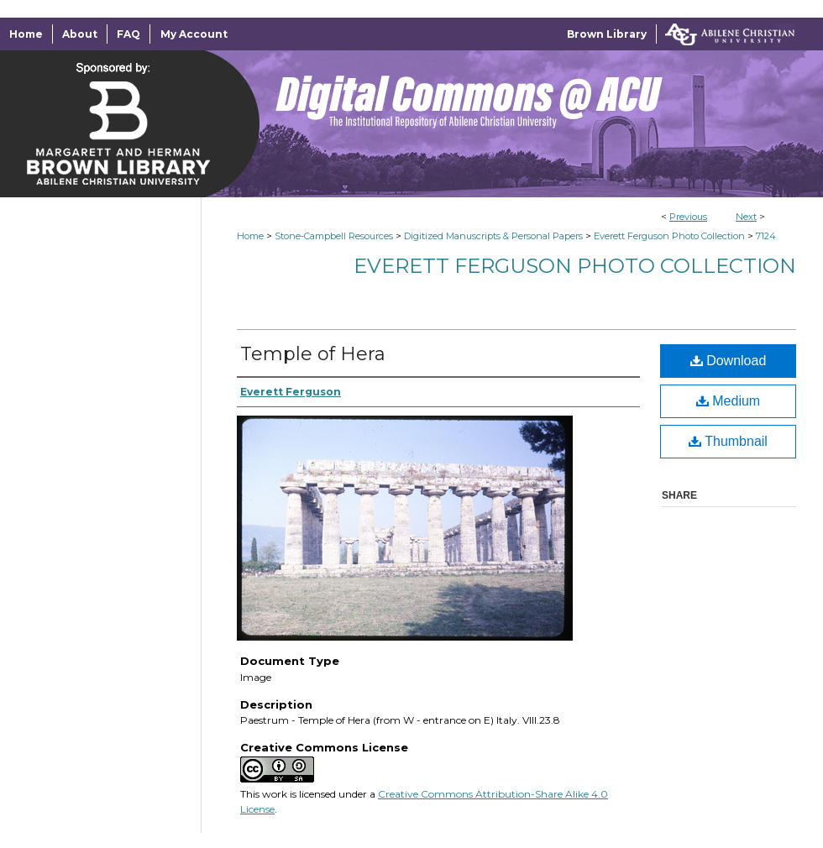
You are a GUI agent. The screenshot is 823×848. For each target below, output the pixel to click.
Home (250, 236)
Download (728, 360)
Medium (728, 401)
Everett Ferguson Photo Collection (669, 236)
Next (746, 216)
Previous (688, 216)
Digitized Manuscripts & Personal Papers (493, 236)
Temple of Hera (312, 354)
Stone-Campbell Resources (334, 236)
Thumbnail (728, 441)
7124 (766, 236)
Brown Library (607, 34)
